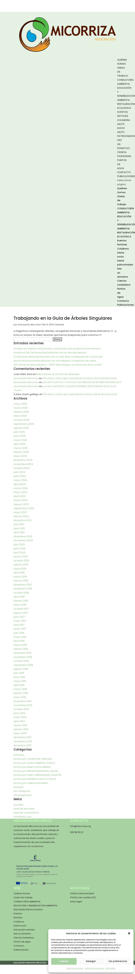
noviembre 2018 (23, 588)
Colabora (123, 120)
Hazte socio (20, 925)
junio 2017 (19, 617)
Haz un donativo (22, 933)
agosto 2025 (21, 428)
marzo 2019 (20, 576)
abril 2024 (19, 484)
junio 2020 (20, 548)
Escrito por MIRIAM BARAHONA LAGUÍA (36, 771)
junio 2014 (19, 713)
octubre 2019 (21, 560)
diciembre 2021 (22, 520)
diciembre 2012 (22, 745)
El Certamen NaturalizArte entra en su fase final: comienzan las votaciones (58, 356)
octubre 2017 (21, 608)
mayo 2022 (20, 512)
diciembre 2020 (23, 536)
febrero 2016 (21, 649)
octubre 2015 (21, 661)
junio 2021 (19, 528)
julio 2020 (19, 544)
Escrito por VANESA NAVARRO (31, 783)
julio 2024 (19, 472)
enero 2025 (20, 456)
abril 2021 (19, 532)
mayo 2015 (20, 681)
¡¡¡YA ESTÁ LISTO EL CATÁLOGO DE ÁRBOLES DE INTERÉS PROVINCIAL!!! (82, 382)
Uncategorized (22, 795)
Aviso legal (110, 968)
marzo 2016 (20, 645)
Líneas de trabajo (23, 897)
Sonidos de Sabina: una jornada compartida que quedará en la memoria (57, 348)
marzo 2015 (20, 689)
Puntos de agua (22, 941)
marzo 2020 (21, 556)
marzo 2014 (20, 725)
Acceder (19, 804)
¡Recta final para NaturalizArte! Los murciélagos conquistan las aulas (55, 360)
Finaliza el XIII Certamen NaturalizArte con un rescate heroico (50, 352)
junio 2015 (19, 677)
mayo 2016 (20, 637)
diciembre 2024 (23, 460)
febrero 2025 (21, 452)
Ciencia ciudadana (24, 937)
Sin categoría (22, 791)
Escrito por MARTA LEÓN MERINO (32, 767)
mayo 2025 (20, 440)
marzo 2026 (21, 408)
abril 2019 (19, 572)
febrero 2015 (21, 693)
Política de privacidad (94, 968)
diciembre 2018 (22, 584)
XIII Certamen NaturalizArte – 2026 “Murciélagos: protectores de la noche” (58, 364)
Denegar (91, 961)
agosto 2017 (21, 613)
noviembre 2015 (23, 657)
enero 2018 (20, 604)
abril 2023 (19, 496)
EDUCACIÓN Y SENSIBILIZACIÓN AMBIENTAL (35, 905)
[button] (129, 933)
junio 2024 (20, 476)
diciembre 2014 (23, 701)
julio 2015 (19, 673)
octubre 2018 (21, 592)
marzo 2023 (21, 500)
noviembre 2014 (23, 705)
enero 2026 (20, 416)
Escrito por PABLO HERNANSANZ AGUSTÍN (37, 775)
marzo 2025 (21, 448)
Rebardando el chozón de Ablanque (58, 374)
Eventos (122, 112)
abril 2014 (19, 721)
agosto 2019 (21, 564)
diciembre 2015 (22, 653)
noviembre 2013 (23, 741)
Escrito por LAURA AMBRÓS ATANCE (34, 763)
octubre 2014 (21, 709)
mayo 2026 (20, 404)
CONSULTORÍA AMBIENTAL (27, 901)
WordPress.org (22, 816)
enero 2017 (20, 629)
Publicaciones (125, 305)
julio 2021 (19, 524)
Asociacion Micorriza (29, 324)
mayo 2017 (20, 621)
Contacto (124, 172)
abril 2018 (19, 596)
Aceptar (64, 961)
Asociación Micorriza (26, 378)
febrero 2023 (21, 504)
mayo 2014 (20, 717)
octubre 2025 (22, 420)
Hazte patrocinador (24, 929)
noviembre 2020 (23, 540)
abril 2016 (19, 641)
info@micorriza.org (80, 826)
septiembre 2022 (24, 508)
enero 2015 (20, 697)
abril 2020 (19, 552)
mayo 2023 (20, 492)
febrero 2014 (21, 729)
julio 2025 (19, 432)
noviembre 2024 (23, 464)
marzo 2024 (21, 488)
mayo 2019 (20, 568)
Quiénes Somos (22, 893)
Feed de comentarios (26, 812)
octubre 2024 (22, 468)
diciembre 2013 (22, 737)
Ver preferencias (117, 961)
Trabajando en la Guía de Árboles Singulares (63, 318)
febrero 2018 (21, 600)
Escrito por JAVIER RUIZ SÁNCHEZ (33, 759)
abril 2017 (19, 625)
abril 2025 (19, 444)
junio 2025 (20, 436)
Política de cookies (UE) (83, 897)
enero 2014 (20, 733)
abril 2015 (19, 685)
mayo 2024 (20, 480)
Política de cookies (74, 968)
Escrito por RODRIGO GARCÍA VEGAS (35, 779)
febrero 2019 (21, 580)
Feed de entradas (24, 808)
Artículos (19, 755)
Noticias (122, 116)
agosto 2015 (21, 669)
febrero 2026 (21, 412)
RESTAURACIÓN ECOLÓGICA (28, 909)
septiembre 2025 (24, 424)
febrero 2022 (21, 516)
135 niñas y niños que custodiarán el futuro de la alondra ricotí (80, 378)
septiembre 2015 (23, 665)
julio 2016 (19, 633)
